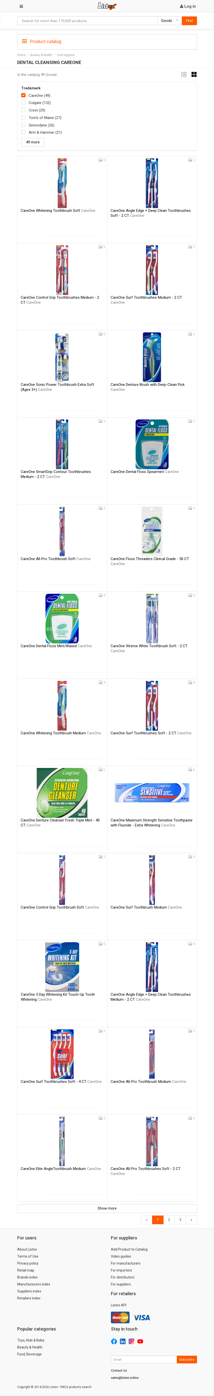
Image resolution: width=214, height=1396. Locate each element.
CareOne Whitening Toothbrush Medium (61, 733)
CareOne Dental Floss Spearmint (145, 471)
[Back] (146, 1220)
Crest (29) (37, 110)
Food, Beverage (29, 1354)
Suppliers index (29, 1291)
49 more (33, 142)
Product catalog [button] (41, 41)
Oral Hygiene (66, 55)
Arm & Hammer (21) (45, 132)
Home (21, 55)
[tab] (107, 41)
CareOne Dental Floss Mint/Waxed (56, 646)
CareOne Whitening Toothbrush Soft (58, 210)
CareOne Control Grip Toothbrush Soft (60, 907)
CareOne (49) (39, 95)
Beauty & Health (41, 55)
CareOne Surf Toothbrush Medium (146, 907)
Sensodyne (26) (41, 125)
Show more (107, 1208)
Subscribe (187, 1359)
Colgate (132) (40, 103)
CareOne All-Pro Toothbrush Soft (56, 559)
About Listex (27, 1249)
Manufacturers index (33, 1284)
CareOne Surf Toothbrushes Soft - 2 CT (151, 733)
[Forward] (191, 1220)
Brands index (27, 1277)
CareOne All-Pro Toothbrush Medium (148, 1081)
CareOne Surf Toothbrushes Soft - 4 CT (61, 1081)
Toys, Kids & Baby (30, 1340)
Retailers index (28, 1298)
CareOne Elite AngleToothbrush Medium (61, 1168)
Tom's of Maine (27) (45, 118)
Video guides (121, 1256)
